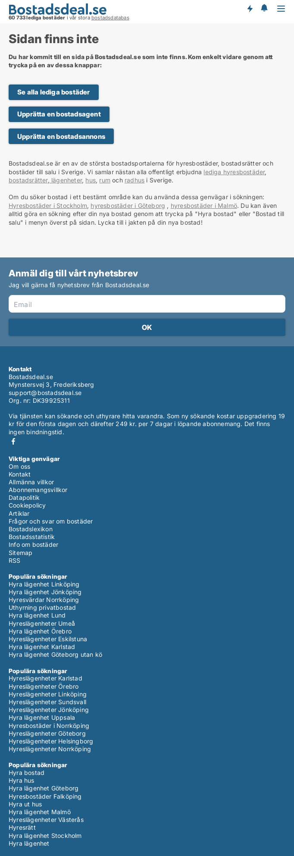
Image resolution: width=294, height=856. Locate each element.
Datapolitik (24, 497)
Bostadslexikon (31, 529)
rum (104, 180)
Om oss (19, 466)
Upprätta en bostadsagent (59, 114)
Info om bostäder (33, 544)
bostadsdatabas (110, 18)
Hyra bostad (26, 772)
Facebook (13, 441)
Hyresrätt (22, 827)
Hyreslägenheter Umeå (42, 623)
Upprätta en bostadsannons (61, 136)
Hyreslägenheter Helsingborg (51, 741)
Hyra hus (21, 780)
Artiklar (19, 513)
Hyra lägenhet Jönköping (45, 592)
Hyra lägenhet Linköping (44, 584)
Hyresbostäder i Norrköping (49, 725)
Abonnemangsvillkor (38, 489)
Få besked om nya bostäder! (249, 9)
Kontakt (20, 474)
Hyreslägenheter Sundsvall (47, 701)
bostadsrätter (28, 180)
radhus (134, 180)
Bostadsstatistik (32, 536)
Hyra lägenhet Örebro (40, 631)
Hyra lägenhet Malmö (40, 811)
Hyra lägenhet (29, 843)
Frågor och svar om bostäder (51, 521)
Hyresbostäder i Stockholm (48, 205)
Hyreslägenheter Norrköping (50, 749)
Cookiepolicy (27, 505)
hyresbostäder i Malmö (204, 205)
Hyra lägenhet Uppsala (42, 717)
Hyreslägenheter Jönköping (49, 709)
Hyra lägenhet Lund (37, 615)
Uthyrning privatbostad (42, 607)
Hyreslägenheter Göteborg (47, 733)
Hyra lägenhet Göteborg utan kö (55, 654)
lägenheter (66, 180)
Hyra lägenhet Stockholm (45, 835)
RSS (15, 560)
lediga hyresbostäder (234, 172)
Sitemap (20, 552)
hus (90, 180)
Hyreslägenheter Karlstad (45, 678)
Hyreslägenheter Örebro (43, 686)
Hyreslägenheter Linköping (48, 694)
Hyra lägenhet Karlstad (42, 646)
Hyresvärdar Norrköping (44, 599)
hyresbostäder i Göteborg (128, 205)
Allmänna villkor (31, 482)
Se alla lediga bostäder (53, 92)
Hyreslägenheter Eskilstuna (48, 639)
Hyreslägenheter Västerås (46, 819)
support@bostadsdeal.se (45, 392)
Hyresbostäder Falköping (45, 796)
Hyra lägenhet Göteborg (43, 788)
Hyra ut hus (25, 804)
